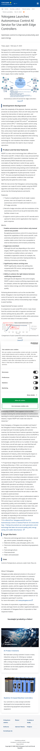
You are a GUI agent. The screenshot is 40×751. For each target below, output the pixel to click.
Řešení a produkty (8, 12)
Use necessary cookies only (20, 406)
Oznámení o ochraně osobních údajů (20, 742)
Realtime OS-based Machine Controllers (18, 698)
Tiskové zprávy (26, 9)
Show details (31, 395)
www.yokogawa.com (25, 600)
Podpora (29, 726)
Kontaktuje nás (7, 731)
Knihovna (6, 726)
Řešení (17, 720)
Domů (6, 9)
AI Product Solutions (11, 651)
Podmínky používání (20, 740)
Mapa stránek (20, 744)
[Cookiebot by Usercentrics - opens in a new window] (30, 343)
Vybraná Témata (20, 726)
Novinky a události (15, 9)
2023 (33, 9)
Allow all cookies (20, 400)
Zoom (20, 101)
